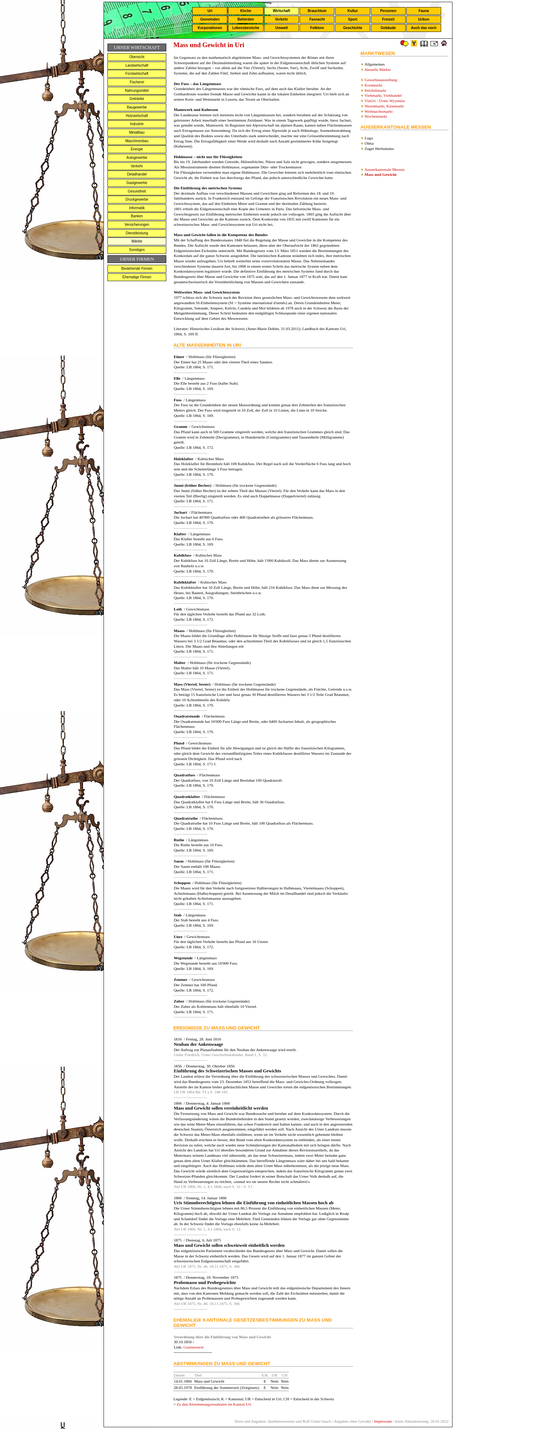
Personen (388, 11)
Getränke (136, 99)
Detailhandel (137, 174)
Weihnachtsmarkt (379, 111)
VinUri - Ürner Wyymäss (385, 101)
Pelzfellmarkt (375, 90)
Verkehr (281, 19)
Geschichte (352, 28)
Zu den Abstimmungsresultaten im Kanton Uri (214, 1404)
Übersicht (136, 57)
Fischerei (137, 82)
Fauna (423, 11)
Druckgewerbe (137, 199)
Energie (137, 149)
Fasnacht (317, 19)
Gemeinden (209, 19)
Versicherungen (136, 225)
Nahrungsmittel (137, 91)
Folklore (317, 28)
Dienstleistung (137, 233)
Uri (209, 11)
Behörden (246, 19)
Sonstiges (137, 250)
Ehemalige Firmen (136, 277)
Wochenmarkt (376, 116)
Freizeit (388, 19)
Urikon (423, 19)
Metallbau (136, 132)
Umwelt (281, 28)
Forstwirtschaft (136, 74)
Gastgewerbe (136, 183)
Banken (137, 216)
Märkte (137, 241)
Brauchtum (317, 11)
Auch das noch (424, 28)
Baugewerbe (137, 107)
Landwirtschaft (137, 65)
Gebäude (388, 28)
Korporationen (210, 28)
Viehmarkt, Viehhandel (383, 95)
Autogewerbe (136, 158)
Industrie (137, 124)
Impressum (383, 1421)
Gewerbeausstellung (381, 80)
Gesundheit (137, 191)
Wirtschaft (281, 11)
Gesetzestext (193, 1347)
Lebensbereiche (245, 28)
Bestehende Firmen (136, 268)
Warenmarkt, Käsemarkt (384, 106)
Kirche (245, 11)
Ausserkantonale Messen (385, 169)
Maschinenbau (136, 141)
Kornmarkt (373, 85)
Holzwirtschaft (137, 116)
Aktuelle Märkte (378, 69)
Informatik (137, 208)
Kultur (353, 11)
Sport (352, 19)
